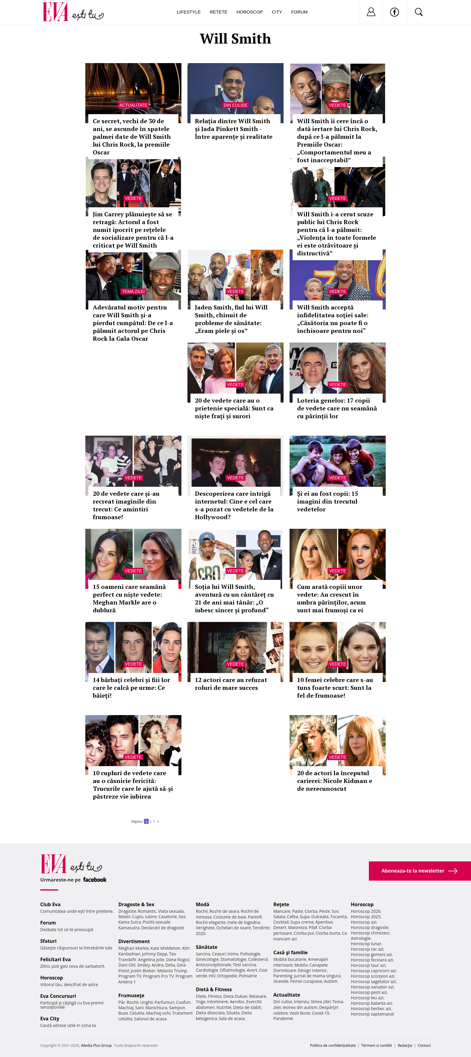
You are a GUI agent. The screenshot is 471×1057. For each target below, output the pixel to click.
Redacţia (405, 1045)
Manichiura (156, 1007)
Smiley (143, 965)
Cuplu (138, 916)
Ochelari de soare (233, 928)
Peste (324, 911)
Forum (299, 11)
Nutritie (223, 1007)
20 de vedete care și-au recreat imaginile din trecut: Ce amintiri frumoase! (126, 505)
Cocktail (281, 922)
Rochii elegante (211, 922)
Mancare (281, 911)
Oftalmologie (232, 970)
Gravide (281, 981)
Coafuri (183, 1002)
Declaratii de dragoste (162, 928)
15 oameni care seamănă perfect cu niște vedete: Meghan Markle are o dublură (129, 598)
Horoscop (249, 11)
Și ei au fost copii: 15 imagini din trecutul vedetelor (327, 501)
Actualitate (133, 105)
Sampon (177, 1007)
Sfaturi (48, 941)
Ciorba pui (304, 933)
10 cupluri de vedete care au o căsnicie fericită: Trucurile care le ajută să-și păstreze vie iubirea (133, 784)
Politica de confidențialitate (333, 1045)
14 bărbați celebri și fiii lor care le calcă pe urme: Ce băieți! (131, 687)
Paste (297, 911)
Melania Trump (172, 970)
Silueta (233, 1013)
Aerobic (237, 1001)
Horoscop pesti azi (369, 992)
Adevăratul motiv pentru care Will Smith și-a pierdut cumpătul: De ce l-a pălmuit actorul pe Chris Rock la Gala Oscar (133, 323)
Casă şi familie (290, 952)
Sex (182, 916)
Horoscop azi (363, 922)
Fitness (215, 996)
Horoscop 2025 (366, 916)
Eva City (49, 1018)
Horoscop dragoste (369, 927)
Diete (201, 996)
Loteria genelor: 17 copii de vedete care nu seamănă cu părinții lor (337, 408)
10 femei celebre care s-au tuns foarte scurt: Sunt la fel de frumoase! (335, 687)
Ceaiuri (219, 954)
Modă (202, 904)
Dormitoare (284, 970)
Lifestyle (189, 11)
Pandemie (283, 1018)
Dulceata (319, 916)
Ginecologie (207, 959)
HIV (212, 976)
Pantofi (255, 917)
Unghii (146, 1002)
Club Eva (50, 904)
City (277, 11)
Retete (218, 11)
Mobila (301, 965)
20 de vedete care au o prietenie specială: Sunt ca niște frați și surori (234, 408)
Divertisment (134, 941)
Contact (424, 1045)
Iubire (150, 916)
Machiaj (126, 1007)
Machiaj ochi (158, 1013)
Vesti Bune (300, 1013)
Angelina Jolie (151, 959)
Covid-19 (320, 1013)
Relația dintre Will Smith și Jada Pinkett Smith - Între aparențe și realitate (233, 129)
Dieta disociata (210, 1013)
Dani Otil (126, 965)
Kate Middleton (165, 948)
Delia (170, 965)
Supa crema (302, 922)
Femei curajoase (306, 981)
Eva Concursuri (58, 996)
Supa (305, 916)
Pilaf (313, 927)
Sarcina (203, 954)
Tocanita (338, 916)
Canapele (318, 965)
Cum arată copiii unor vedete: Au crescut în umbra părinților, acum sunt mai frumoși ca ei (331, 598)
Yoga (200, 1001)
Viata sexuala (171, 911)
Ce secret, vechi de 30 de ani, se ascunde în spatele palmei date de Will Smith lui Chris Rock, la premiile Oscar (132, 136)
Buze (123, 1013)
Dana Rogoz (178, 959)
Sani (139, 1007)
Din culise (236, 105)
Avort (252, 970)
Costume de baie (229, 917)
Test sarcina (244, 964)
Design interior (312, 970)
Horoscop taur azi (368, 965)
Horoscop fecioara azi (372, 960)
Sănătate (206, 947)
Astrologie (361, 938)
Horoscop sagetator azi (373, 981)
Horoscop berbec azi (371, 1008)
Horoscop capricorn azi (373, 970)
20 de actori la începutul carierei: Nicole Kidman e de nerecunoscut (334, 781)
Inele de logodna (243, 922)
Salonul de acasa (150, 1019)
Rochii (132, 1002)
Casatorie (167, 916)
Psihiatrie (248, 976)
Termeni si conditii (376, 1045)
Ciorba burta (328, 933)
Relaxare (257, 996)
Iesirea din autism (300, 1007)
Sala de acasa (232, 1018)
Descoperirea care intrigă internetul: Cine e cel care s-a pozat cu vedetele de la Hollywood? (234, 505)
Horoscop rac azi (367, 949)
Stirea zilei (320, 1001)
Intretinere (217, 1001)
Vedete (337, 105)
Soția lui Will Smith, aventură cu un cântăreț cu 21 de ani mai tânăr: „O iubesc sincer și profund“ (234, 598)
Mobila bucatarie (289, 959)
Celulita (137, 1013)
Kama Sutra (129, 922)
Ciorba (311, 911)
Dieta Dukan (235, 996)
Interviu (301, 1001)
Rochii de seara (224, 911)
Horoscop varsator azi (372, 987)
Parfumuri (165, 1002)
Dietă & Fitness (214, 989)
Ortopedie (227, 976)
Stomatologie (233, 959)
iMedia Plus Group (96, 1045)
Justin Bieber (143, 970)
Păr (121, 1002)
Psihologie (250, 954)
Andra (158, 965)
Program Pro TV (158, 976)
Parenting (282, 976)
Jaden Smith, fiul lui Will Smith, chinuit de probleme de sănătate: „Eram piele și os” (231, 319)
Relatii (124, 916)
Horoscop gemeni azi (371, 954)
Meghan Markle (133, 948)
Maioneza (297, 927)
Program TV (129, 976)
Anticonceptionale (213, 964)
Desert (279, 927)
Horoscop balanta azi (371, 1003)
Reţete (281, 904)
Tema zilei (133, 291)
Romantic (147, 911)
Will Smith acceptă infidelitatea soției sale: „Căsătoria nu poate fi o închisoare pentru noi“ (332, 319)
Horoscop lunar (366, 943)
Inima (233, 954)
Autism (331, 981)
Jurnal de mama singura (317, 976)
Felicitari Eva (55, 959)
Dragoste (127, 911)
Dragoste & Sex (136, 904)
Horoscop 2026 (366, 911)
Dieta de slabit (247, 1007)
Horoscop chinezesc (370, 933)
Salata (279, 916)
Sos (335, 911)
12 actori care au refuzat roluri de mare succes (231, 684)
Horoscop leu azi (367, 998)
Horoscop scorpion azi (372, 976)
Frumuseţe (131, 995)
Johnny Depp (154, 954)
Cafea (292, 916)
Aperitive (324, 922)
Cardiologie (207, 970)
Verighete (205, 928)
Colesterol (258, 959)
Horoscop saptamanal (372, 1014)
